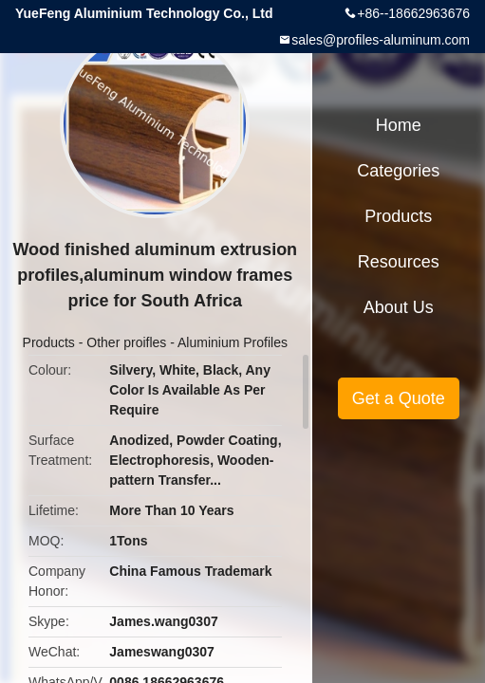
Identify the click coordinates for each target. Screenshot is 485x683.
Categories (398, 170)
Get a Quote (398, 398)
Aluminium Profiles (232, 342)
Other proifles (126, 342)
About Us (399, 307)
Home (398, 125)
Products (49, 342)
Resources (398, 261)
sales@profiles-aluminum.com (380, 39)
